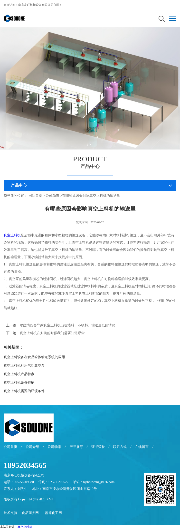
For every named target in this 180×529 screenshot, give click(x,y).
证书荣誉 (98, 447)
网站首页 (35, 196)
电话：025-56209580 (19, 482)
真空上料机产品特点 (19, 374)
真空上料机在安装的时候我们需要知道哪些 (52, 333)
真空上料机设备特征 (19, 382)
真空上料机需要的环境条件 (24, 391)
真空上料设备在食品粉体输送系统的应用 (34, 357)
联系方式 (120, 447)
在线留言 (142, 447)
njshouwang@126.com (98, 482)
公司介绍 (32, 447)
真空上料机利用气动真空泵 (24, 365)
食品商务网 (30, 513)
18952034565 (25, 465)
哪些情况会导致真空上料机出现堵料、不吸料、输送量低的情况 (67, 325)
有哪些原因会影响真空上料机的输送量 (91, 196)
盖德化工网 (53, 513)
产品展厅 (76, 447)
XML (50, 499)
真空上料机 (12, 235)
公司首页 (10, 447)
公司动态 (52, 196)
